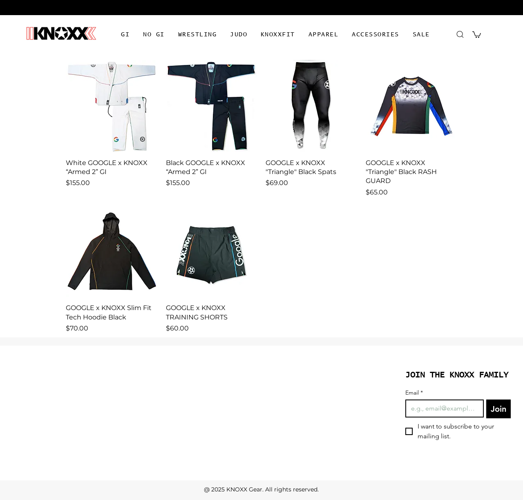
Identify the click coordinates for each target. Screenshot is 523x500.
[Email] (442, 408)
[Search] (460, 34)
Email (414, 392)
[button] (125, 35)
